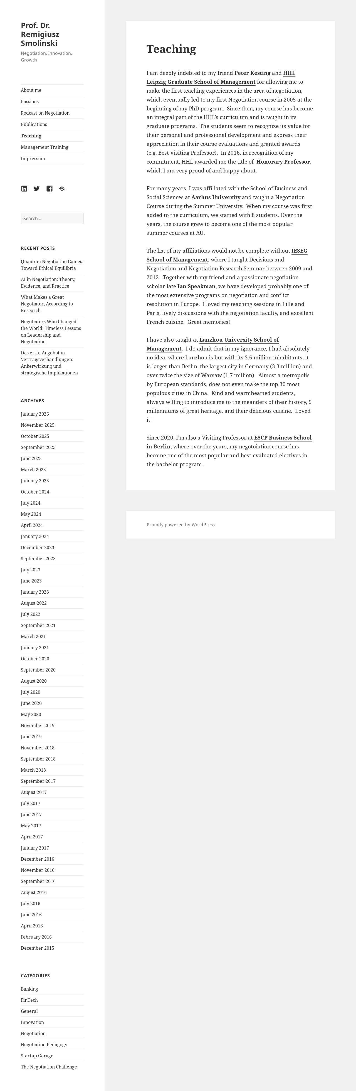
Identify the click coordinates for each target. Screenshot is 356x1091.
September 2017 (38, 781)
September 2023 (38, 559)
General (29, 1011)
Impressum (33, 158)
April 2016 (32, 926)
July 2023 (30, 570)
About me (31, 90)
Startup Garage (37, 1056)
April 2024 (32, 525)
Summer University (217, 206)
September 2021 (38, 625)
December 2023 (37, 547)
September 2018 (38, 759)
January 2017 (35, 848)
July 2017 (30, 803)
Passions (30, 101)
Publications (34, 124)
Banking (29, 989)
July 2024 (30, 503)
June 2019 (31, 737)
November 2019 (38, 725)
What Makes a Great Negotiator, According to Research (47, 304)
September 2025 (38, 447)
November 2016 (38, 870)
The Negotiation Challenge (49, 1067)
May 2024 (31, 514)
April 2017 (32, 837)
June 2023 (31, 581)
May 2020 (31, 714)
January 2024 (35, 536)
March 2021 (33, 636)
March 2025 (33, 469)
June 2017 (31, 814)
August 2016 (34, 892)
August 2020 (34, 681)
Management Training (44, 147)
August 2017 (34, 792)
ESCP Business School (283, 437)
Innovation (32, 1022)
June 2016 (31, 915)
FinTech (29, 1000)
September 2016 (38, 881)
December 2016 (37, 859)
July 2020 (30, 692)
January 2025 (35, 481)
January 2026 (35, 414)
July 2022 (30, 614)
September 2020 (38, 670)
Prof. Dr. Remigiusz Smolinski (40, 34)
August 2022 (34, 603)
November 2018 (38, 748)
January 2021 (35, 648)
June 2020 (31, 703)
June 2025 (31, 458)
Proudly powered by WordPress (181, 525)
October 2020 (35, 659)
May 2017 (31, 826)
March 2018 (33, 770)
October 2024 (35, 492)
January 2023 (35, 592)
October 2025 (35, 436)
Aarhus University (216, 197)
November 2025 (38, 425)
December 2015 (37, 948)
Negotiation (33, 1033)
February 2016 (36, 937)
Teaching (31, 136)
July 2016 (30, 903)
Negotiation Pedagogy (44, 1044)
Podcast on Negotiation (45, 113)
